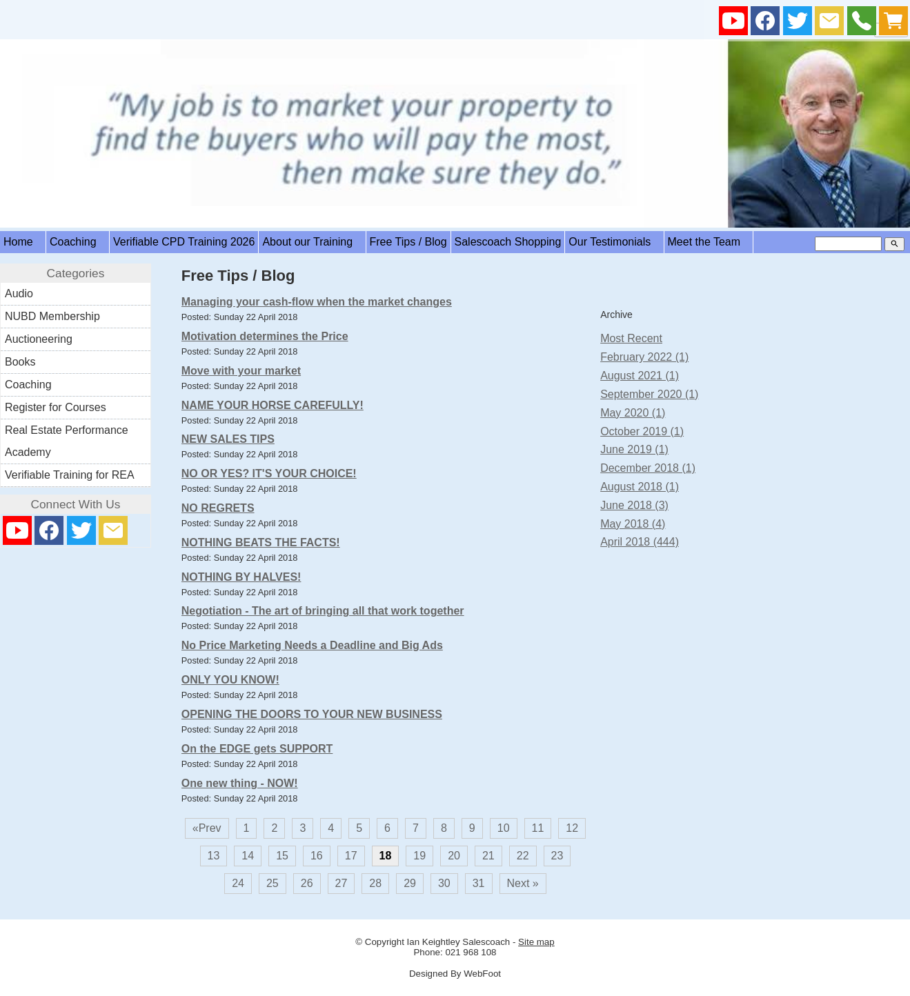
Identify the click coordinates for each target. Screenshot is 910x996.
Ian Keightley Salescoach (459, 942)
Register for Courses (55, 407)
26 (307, 883)
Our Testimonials (614, 242)
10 (503, 828)
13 (214, 855)
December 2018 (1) (647, 468)
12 (572, 828)
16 (316, 855)
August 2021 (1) (639, 375)
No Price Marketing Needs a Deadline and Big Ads (312, 645)
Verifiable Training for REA (70, 475)
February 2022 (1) (644, 357)
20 (454, 855)
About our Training (312, 242)
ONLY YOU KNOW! (230, 680)
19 (419, 855)
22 (523, 855)
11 (538, 828)
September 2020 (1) (649, 394)
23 (557, 855)
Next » (523, 883)
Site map (536, 942)
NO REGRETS (218, 508)
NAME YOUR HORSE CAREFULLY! (272, 405)
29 (410, 883)
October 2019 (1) (642, 431)
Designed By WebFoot (455, 973)
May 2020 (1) (632, 413)
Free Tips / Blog (408, 242)
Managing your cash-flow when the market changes (316, 302)
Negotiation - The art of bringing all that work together (322, 611)
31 (479, 883)
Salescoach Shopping (508, 242)
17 (351, 855)
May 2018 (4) (632, 524)
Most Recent (631, 338)
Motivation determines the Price (264, 336)
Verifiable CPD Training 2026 (184, 242)
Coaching (78, 242)
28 (375, 883)
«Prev (206, 828)
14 (247, 855)
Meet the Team (709, 242)
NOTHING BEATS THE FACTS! (260, 542)
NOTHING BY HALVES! (241, 577)
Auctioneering (38, 339)
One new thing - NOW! (239, 783)
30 (444, 883)
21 (488, 855)
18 (385, 855)
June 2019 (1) (634, 449)
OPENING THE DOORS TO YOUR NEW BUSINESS (311, 714)
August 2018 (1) (639, 486)
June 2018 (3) (634, 505)
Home (22, 242)
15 (282, 855)
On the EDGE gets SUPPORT (257, 749)
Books (20, 362)
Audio (19, 293)
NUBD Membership (52, 316)
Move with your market (241, 371)
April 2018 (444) (639, 542)
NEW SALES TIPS (228, 439)
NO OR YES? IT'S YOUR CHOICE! (269, 473)
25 (272, 883)
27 (341, 883)
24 (238, 883)
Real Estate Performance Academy (66, 441)
